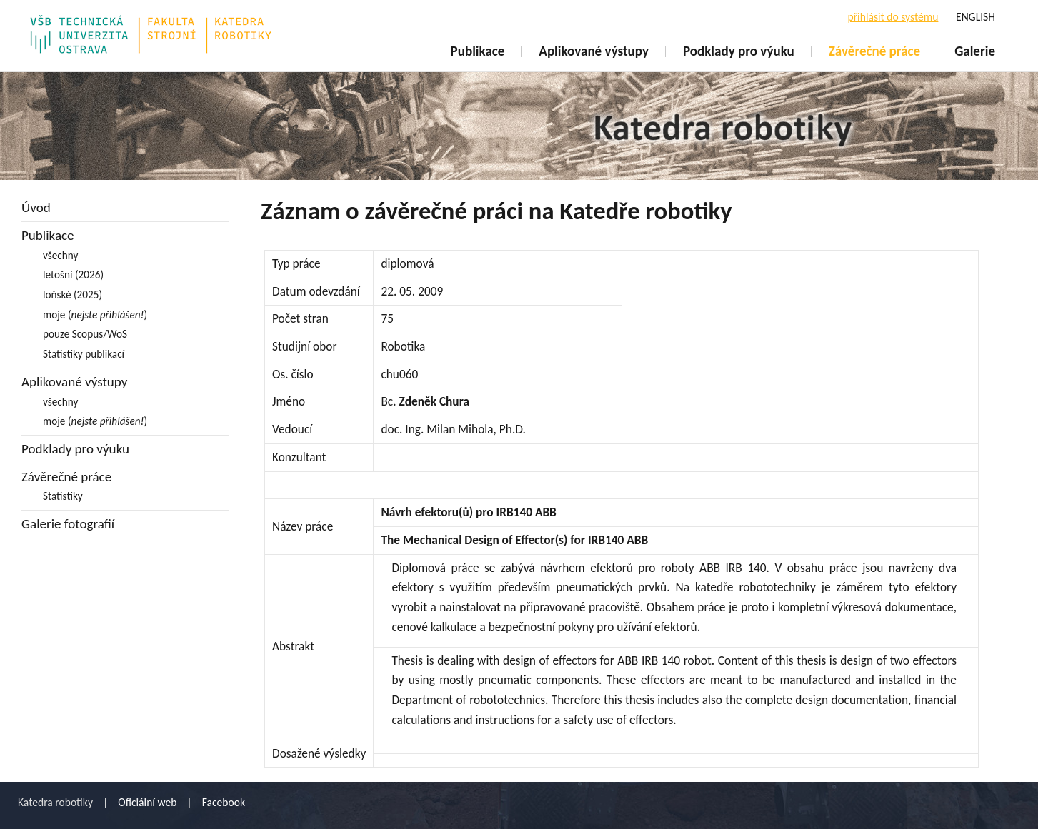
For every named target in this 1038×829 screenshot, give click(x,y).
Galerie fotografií (67, 524)
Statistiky (63, 496)
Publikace (478, 51)
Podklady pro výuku (738, 51)
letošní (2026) (73, 274)
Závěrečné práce (874, 51)
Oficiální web (147, 802)
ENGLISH (975, 17)
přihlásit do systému (892, 17)
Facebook (223, 802)
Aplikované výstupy (594, 51)
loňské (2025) (72, 294)
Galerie (974, 51)
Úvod (36, 207)
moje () (95, 314)
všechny (60, 255)
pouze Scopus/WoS (85, 334)
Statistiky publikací (83, 354)
